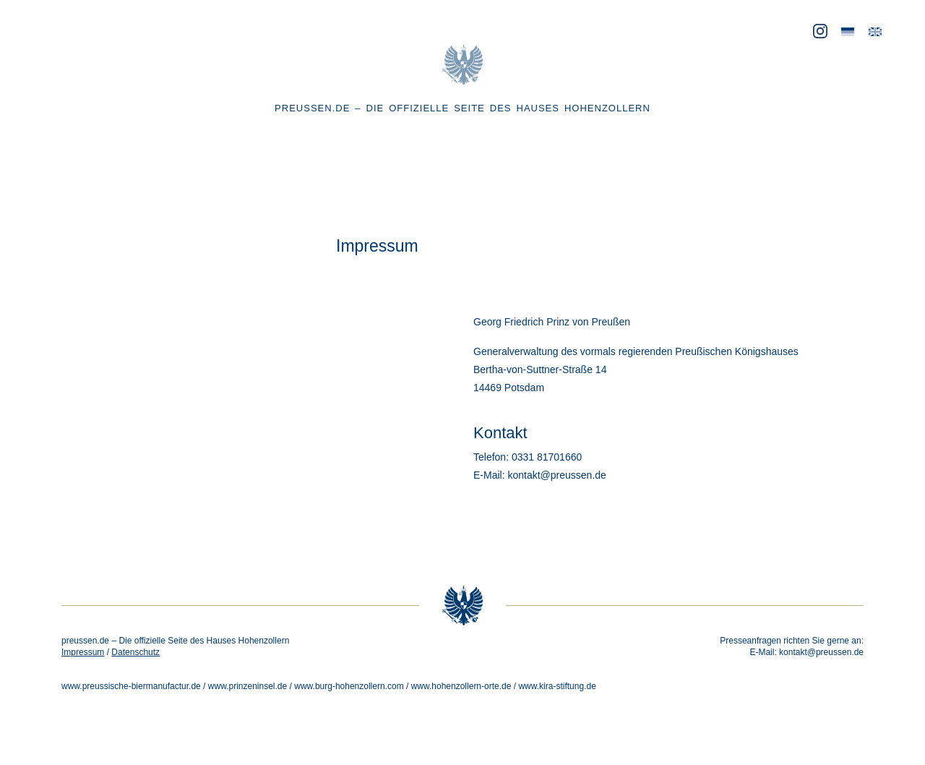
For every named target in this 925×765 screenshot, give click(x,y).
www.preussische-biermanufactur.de (131, 686)
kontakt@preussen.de (821, 652)
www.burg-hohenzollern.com (348, 686)
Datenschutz (135, 652)
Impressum (82, 652)
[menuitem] (847, 32)
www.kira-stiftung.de (556, 686)
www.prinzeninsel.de (247, 686)
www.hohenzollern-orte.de (461, 686)
